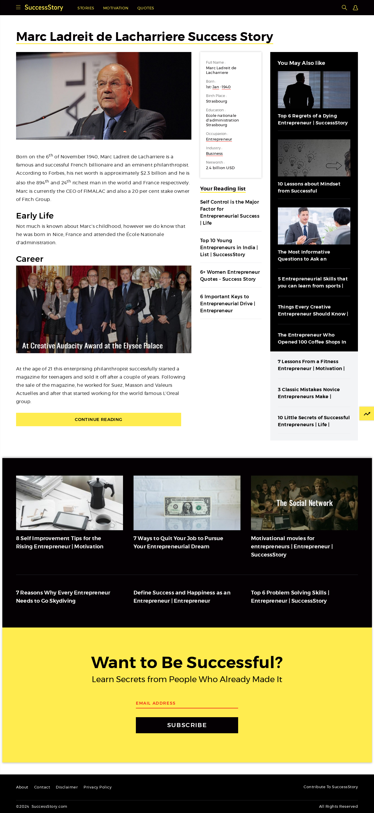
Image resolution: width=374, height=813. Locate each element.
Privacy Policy (98, 787)
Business (214, 154)
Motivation (116, 8)
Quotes (145, 8)
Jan (215, 87)
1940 (226, 87)
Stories (85, 8)
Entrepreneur (219, 139)
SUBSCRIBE (187, 725)
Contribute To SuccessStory (331, 787)
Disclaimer (67, 787)
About (22, 787)
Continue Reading (103, 419)
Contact (42, 787)
